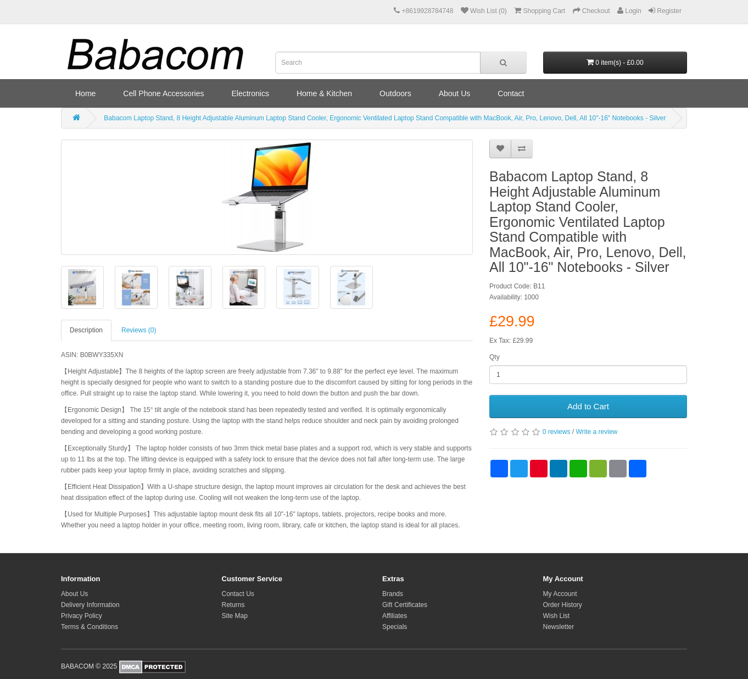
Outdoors (395, 93)
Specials (394, 627)
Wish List (556, 616)
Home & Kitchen (324, 93)
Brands (392, 594)
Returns (233, 605)
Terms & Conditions (89, 627)
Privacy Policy (81, 616)
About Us (455, 93)
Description (86, 330)
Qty (494, 357)
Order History (562, 605)
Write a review (596, 432)
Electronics (250, 93)
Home (85, 93)
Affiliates (394, 616)
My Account (560, 594)
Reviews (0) (138, 330)
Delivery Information (90, 605)
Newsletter (558, 627)
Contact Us (238, 594)
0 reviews (557, 432)
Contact (511, 93)
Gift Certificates (404, 605)
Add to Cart (588, 406)
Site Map (235, 616)
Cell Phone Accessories (163, 93)
